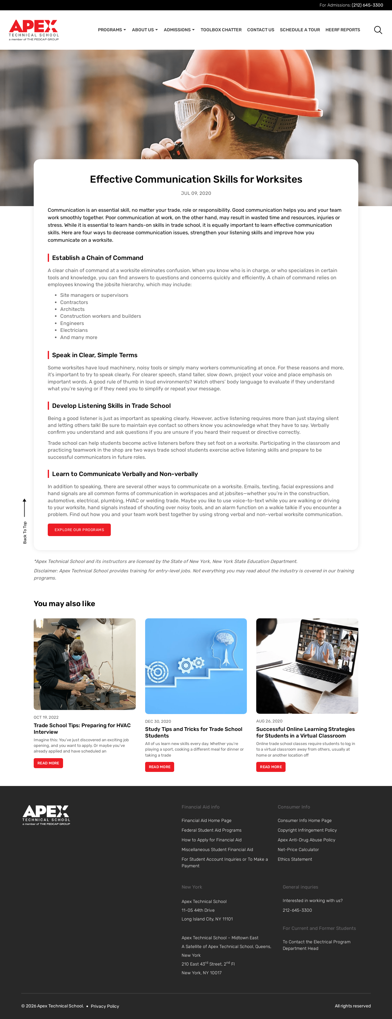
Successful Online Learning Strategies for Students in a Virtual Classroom (305, 732)
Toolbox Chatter (221, 30)
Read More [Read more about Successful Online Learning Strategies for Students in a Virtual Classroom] (271, 767)
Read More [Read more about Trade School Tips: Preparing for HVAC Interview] (48, 763)
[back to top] (25, 532)
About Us (145, 30)
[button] (373, 29)
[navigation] (230, 910)
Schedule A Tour (300, 30)
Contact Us (260, 30)
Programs (112, 30)
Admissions (179, 30)
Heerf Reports (343, 30)
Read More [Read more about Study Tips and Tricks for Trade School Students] (160, 767)
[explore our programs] (79, 530)
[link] (46, 815)
